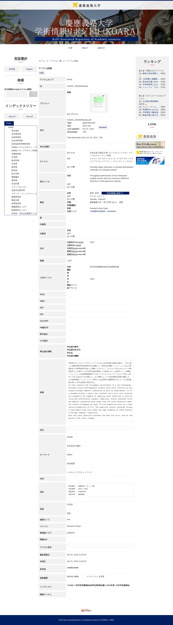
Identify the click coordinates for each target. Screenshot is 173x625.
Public (9, 123)
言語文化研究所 (16, 190)
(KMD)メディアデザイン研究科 (23, 150)
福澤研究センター (17, 210)
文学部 (12, 157)
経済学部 (13, 160)
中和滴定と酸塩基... (151, 112)
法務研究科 (14, 153)
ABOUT (101, 48)
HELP (85, 48)
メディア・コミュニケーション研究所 (26, 193)
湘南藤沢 (13, 177)
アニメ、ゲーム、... (151, 107)
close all (29, 116)
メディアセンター (17, 187)
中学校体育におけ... (151, 84)
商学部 (12, 167)
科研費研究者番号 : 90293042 (103, 211)
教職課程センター (17, 206)
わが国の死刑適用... (151, 101)
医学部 (12, 170)
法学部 (12, 163)
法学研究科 (14, 137)
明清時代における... (151, 109)
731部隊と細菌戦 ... (151, 79)
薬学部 (12, 180)
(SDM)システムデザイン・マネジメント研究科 (30, 147)
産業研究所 (14, 196)
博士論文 (13, 130)
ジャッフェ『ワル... (151, 87)
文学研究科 (14, 134)
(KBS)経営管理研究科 (19, 144)
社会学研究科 (15, 140)
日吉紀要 (13, 183)
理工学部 (13, 173)
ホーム (42, 61)
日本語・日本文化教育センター (23, 213)
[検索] (16, 94)
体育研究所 (14, 203)
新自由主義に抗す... (151, 82)
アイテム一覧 (56, 61)
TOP (70, 48)
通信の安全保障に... (151, 73)
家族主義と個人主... (151, 115)
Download (102, 127)
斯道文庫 (13, 200)
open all (12, 116)
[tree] (20, 170)
